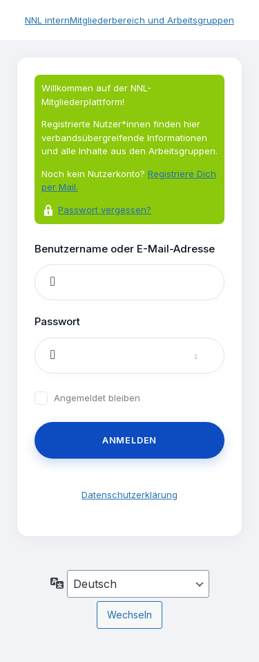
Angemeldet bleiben (97, 398)
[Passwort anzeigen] (209, 356)
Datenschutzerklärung (129, 494)
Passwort (57, 321)
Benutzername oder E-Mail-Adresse (125, 248)
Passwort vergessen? (104, 209)
